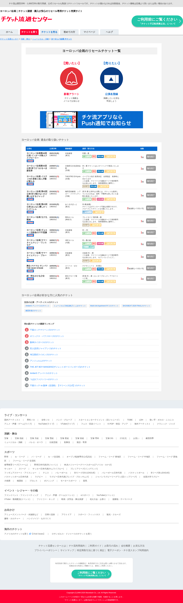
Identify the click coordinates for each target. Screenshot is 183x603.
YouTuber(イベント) (105, 495)
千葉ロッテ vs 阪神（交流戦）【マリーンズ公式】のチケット (57, 385)
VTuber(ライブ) (67, 424)
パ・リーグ (36, 457)
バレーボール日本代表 (112, 473)
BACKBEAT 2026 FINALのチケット (136, 306)
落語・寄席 (82, 442)
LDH (141, 420)
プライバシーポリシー (45, 550)
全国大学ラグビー (151, 477)
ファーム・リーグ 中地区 (139, 457)
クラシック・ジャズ (166, 424)
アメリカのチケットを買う (16, 534)
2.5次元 (123, 438)
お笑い (136, 438)
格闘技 (20, 481)
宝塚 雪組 (49, 438)
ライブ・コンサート (15, 415)
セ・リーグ (20, 457)
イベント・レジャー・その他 (21, 490)
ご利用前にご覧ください (157, 21)
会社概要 (125, 546)
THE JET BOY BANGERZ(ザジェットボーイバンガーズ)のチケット (60, 367)
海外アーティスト (142, 424)
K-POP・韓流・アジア (118, 424)
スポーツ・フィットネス (89, 514)
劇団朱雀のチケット (33, 311)
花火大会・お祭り (98, 499)
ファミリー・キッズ (46, 499)
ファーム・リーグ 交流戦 (24, 461)
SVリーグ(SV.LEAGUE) (84, 473)
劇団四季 (150, 438)
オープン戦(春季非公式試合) (79, 457)
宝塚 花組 (19, 438)
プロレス (33, 481)
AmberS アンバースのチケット (37, 306)
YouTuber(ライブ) (46, 424)
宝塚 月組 (34, 438)
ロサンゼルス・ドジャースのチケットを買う (72, 534)
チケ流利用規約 (77, 546)
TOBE (130, 420)
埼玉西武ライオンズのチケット (44, 354)
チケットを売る (49, 32)
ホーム (9, 32)
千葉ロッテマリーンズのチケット (45, 330)
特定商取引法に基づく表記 (90, 550)
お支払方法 (139, 546)
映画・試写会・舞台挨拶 (72, 499)
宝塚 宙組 (79, 438)
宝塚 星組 (64, 438)
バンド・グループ (64, 420)
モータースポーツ (69, 481)
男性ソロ (31, 420)
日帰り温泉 (50, 514)
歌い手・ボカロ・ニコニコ (162, 420)
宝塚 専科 (94, 438)
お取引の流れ (111, 546)
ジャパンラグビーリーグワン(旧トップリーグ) (116, 477)
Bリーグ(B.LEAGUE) (160, 473)
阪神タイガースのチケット (42, 342)
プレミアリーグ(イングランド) (84, 469)
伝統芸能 (53, 442)
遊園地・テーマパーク (122, 499)
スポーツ (9, 452)
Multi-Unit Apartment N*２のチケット (104, 306)
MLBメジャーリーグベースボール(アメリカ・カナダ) (88, 465)
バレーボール (61, 473)
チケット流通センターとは (52, 546)
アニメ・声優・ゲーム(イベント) (59, 495)
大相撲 (7, 481)
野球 (6, 457)
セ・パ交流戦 (54, 457)
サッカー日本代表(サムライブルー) (48, 469)
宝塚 (6, 438)
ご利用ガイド (95, 546)
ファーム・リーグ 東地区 (110, 457)
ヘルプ (109, 32)
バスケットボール (136, 473)
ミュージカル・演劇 (13, 442)
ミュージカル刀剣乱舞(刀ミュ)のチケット (70, 306)
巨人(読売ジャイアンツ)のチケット (45, 348)
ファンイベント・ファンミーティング (21, 495)
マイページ (89, 32)
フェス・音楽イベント (91, 424)
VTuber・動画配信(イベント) (17, 499)
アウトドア (66, 514)
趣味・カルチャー (12, 518)
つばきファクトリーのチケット (44, 379)
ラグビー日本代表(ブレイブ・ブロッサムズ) (69, 477)
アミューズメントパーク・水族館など (21, 514)
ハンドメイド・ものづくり (39, 518)
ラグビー (39, 477)
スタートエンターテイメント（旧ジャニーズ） (100, 420)
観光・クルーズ (114, 514)
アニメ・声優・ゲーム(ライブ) (18, 424)
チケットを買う (29, 32)
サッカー (8, 469)
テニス (46, 473)
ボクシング (49, 481)
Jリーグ (22, 469)
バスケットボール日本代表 (16, 477)
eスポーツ (85, 495)
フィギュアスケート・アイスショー (20, 473)
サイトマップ (67, 550)
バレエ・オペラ (36, 442)
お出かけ (9, 509)
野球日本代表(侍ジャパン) (45, 465)
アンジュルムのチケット (41, 361)
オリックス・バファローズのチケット (47, 336)
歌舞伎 (67, 442)
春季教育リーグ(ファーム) (16, 465)
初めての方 (69, 32)
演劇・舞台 (10, 433)
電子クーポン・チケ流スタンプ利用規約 (128, 550)
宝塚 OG (109, 438)
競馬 (85, 481)
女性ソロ (45, 420)
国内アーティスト (12, 420)
